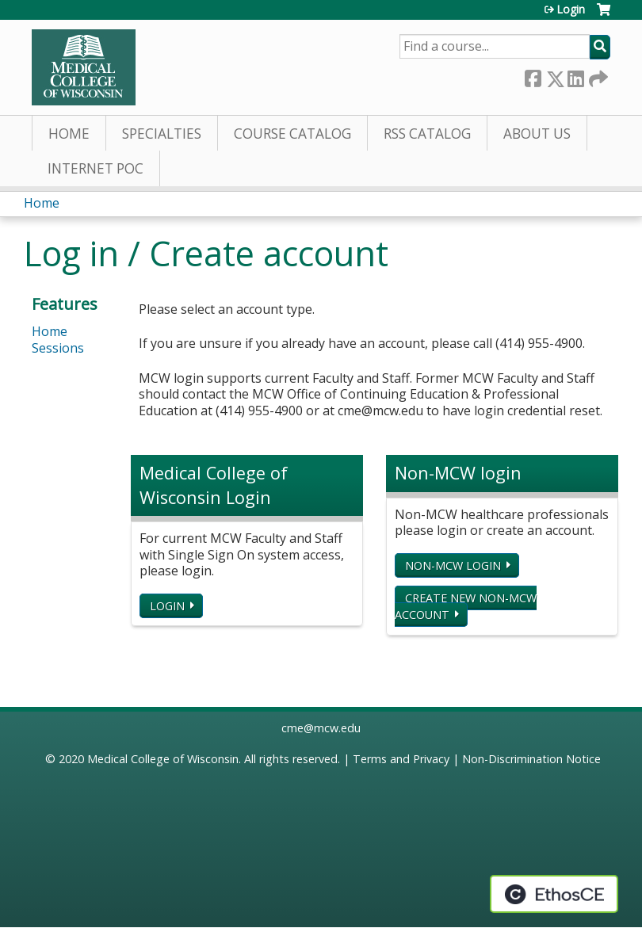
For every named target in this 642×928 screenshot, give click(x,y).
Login (570, 9)
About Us (537, 133)
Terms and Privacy (401, 758)
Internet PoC (95, 168)
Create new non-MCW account (466, 606)
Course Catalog (292, 133)
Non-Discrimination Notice (531, 758)
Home (69, 133)
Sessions (58, 348)
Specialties (161, 133)
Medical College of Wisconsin (163, 758)
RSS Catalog (427, 133)
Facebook (533, 76)
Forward (597, 76)
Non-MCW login (453, 565)
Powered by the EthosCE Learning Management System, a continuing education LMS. (554, 894)
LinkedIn (575, 76)
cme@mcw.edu (321, 727)
